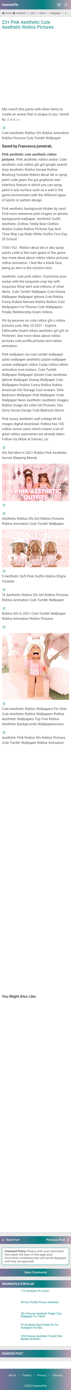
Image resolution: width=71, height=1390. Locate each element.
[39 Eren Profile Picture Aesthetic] (10, 1305)
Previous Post (55, 1240)
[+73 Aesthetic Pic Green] (10, 1294)
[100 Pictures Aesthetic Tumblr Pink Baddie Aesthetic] (10, 1339)
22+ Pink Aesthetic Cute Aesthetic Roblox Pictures (28, 25)
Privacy (41, 1375)
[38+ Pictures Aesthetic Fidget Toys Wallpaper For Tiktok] (10, 1317)
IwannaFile (10, 5)
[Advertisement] (35, 68)
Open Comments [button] (35, 1272)
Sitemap (57, 1375)
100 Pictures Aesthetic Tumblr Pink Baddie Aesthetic (41, 1337)
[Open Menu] (59, 4)
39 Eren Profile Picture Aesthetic (40, 1302)
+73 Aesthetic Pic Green (35, 1291)
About (12, 1375)
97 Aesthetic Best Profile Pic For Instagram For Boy (40, 1326)
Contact (26, 1375)
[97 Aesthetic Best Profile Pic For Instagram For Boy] (10, 1328)
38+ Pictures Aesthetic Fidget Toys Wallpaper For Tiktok (41, 1315)
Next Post (12, 1240)
